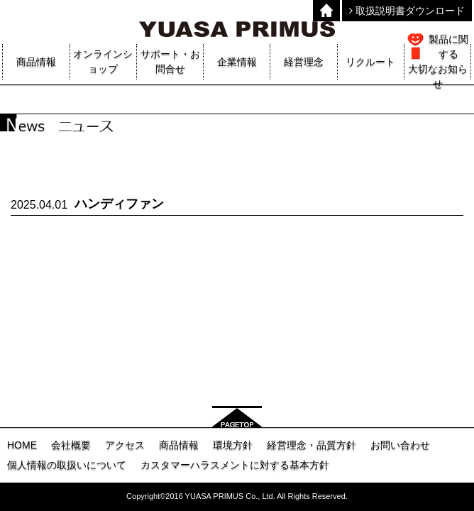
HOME (22, 445)
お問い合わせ (400, 445)
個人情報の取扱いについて (66, 465)
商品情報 (179, 445)
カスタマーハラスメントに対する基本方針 (234, 465)
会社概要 (71, 445)
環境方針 (233, 445)
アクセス (125, 445)
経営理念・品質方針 (311, 445)
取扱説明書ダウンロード (407, 10)
